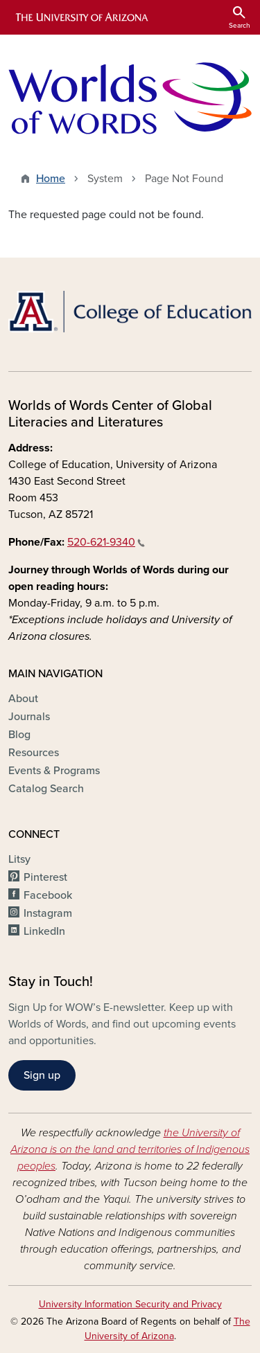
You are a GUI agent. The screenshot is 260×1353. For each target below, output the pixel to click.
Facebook (48, 895)
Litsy (19, 859)
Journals (29, 717)
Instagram (48, 913)
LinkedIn (44, 931)
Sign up (42, 1075)
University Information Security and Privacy (130, 1304)
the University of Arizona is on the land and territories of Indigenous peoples (130, 1149)
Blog (19, 735)
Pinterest (45, 877)
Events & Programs (54, 771)
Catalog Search (46, 789)
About (23, 699)
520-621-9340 (106, 542)
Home (50, 179)
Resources (33, 753)
